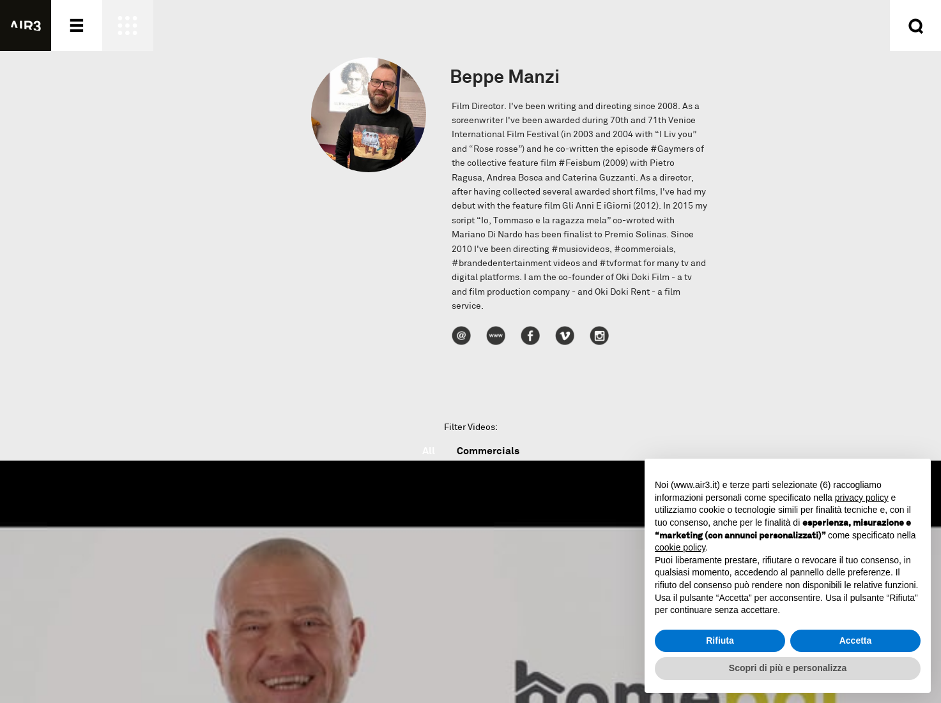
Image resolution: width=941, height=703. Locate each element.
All (428, 450)
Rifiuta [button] (720, 640)
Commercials (488, 450)
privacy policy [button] (862, 497)
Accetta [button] (855, 640)
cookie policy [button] (680, 547)
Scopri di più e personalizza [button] (787, 668)
